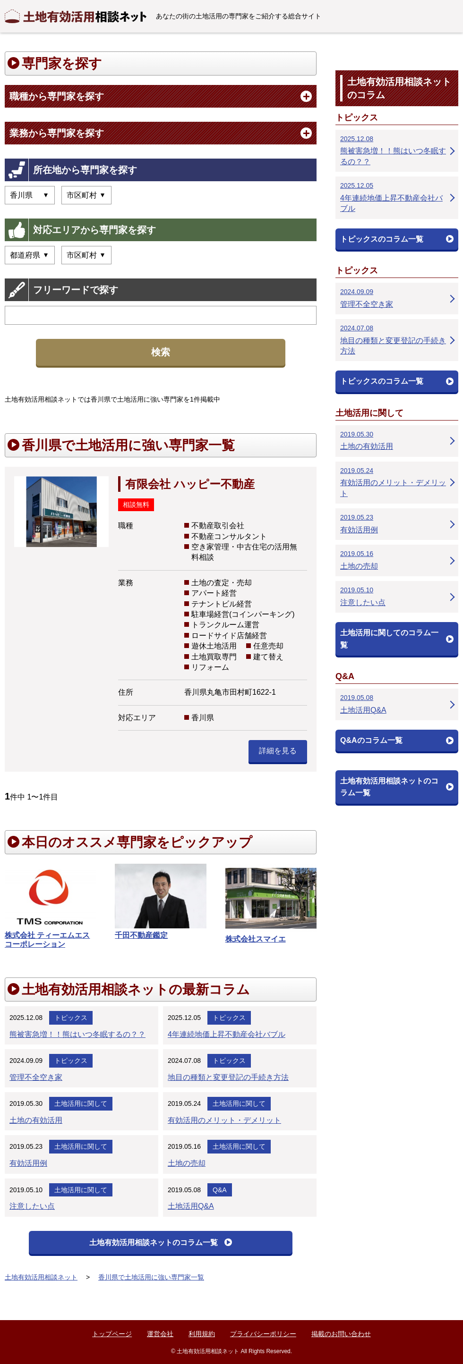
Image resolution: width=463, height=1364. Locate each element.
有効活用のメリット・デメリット (224, 1120)
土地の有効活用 (35, 1120)
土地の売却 (187, 1163)
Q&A (220, 1190)
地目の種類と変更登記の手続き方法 (228, 1077)
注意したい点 (32, 1206)
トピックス (70, 1017)
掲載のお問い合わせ (341, 1334)
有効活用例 (28, 1163)
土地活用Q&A (191, 1206)
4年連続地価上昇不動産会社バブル (226, 1034)
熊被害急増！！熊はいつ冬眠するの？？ (77, 1034)
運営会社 (160, 1334)
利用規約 (202, 1334)
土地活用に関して (80, 1103)
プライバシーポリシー (263, 1334)
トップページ (112, 1334)
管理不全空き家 (35, 1077)
